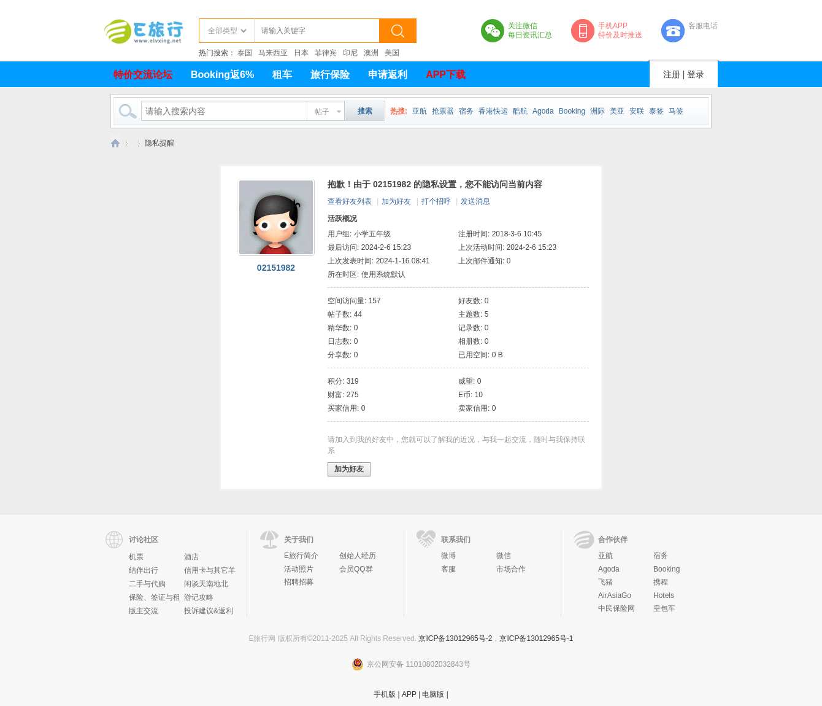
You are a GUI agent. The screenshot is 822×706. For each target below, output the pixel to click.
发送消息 (475, 201)
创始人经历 (357, 555)
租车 (282, 74)
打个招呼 (436, 201)
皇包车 (664, 608)
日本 (301, 52)
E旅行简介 (301, 555)
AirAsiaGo (614, 595)
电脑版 (433, 694)
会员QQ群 (356, 569)
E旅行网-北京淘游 (115, 143)
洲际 (597, 111)
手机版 (385, 694)
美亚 (617, 111)
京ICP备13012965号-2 (455, 638)
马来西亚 (273, 52)
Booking (572, 111)
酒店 (191, 557)
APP (409, 694)
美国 (392, 52)
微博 (448, 555)
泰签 (656, 111)
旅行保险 (330, 74)
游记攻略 (198, 597)
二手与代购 (147, 584)
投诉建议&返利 (208, 611)
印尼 (350, 52)
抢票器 (443, 111)
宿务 (466, 111)
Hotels (663, 595)
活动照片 (298, 569)
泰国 (244, 52)
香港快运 (493, 111)
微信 (503, 555)
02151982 (276, 268)
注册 (671, 74)
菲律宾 (326, 52)
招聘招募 (298, 582)
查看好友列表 (350, 201)
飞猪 (605, 582)
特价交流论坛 (142, 74)
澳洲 (371, 52)
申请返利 (387, 74)
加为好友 (396, 201)
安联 (636, 111)
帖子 (322, 111)
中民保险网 (616, 608)
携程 (660, 582)
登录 (695, 74)
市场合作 (511, 569)
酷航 (520, 111)
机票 (136, 557)
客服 (448, 569)
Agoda (543, 111)
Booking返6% (222, 74)
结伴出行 (143, 570)
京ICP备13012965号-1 (536, 638)
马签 (676, 111)
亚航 (419, 111)
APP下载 (446, 74)
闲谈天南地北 (206, 584)
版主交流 (143, 611)
